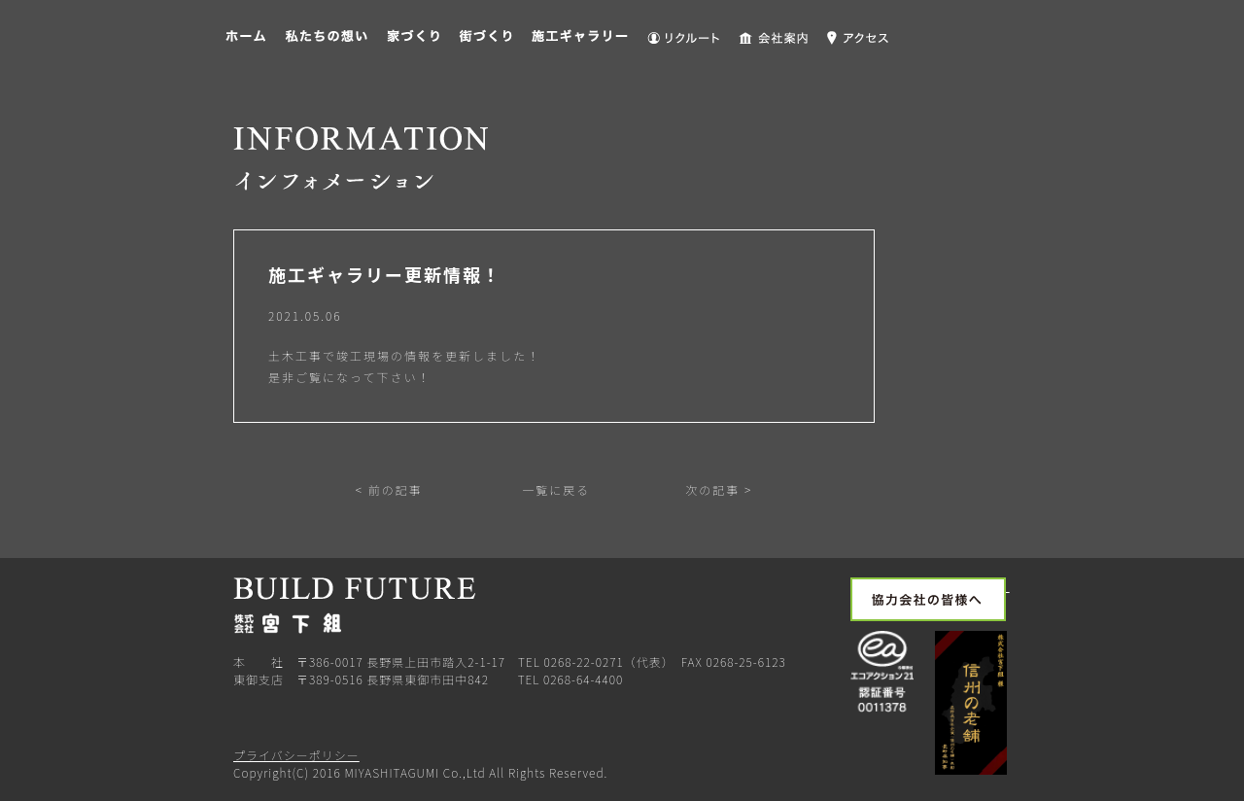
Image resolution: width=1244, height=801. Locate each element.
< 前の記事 (389, 489)
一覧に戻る (554, 489)
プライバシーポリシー (296, 755)
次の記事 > (718, 489)
